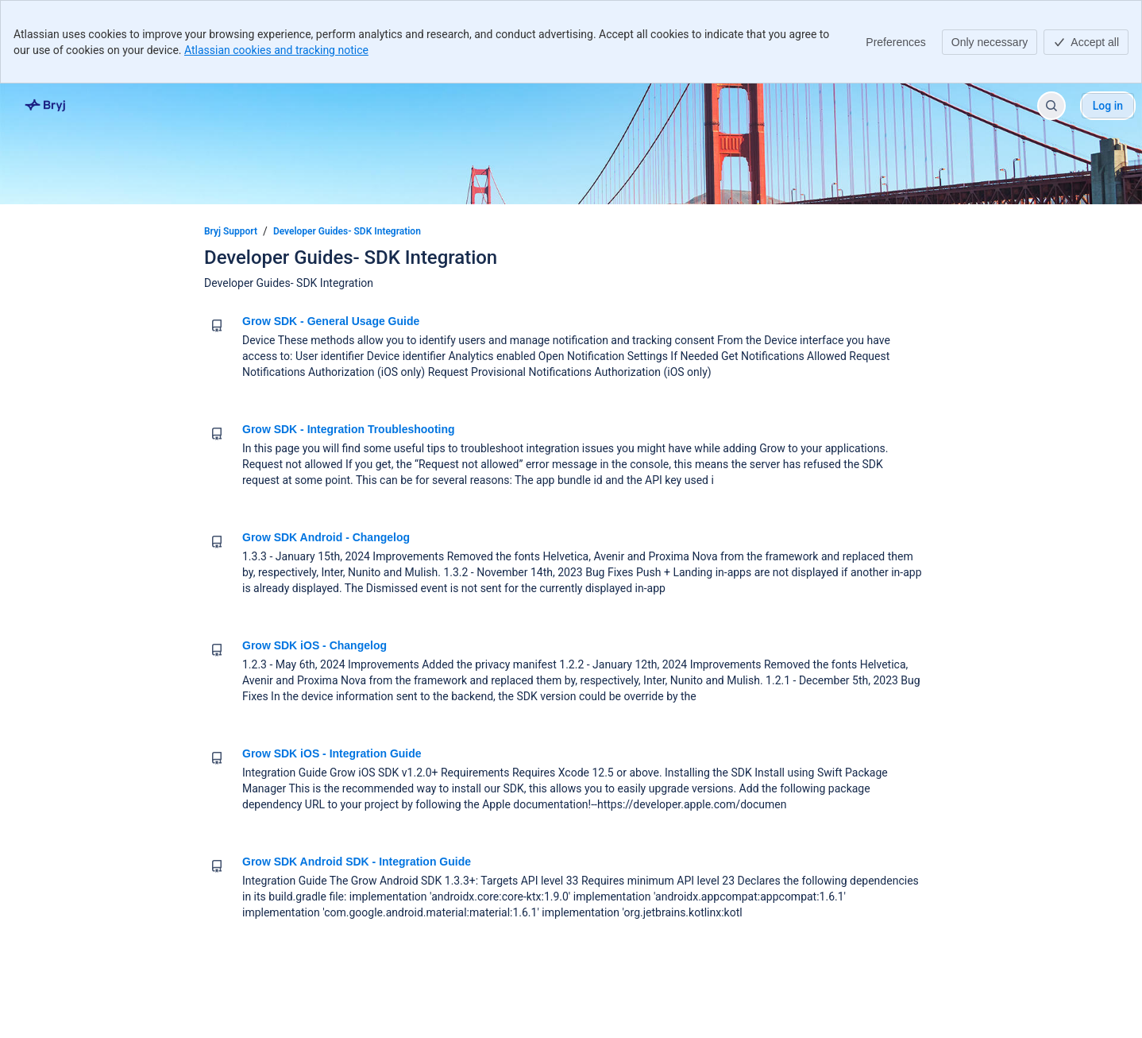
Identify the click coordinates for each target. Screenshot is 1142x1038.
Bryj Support (230, 231)
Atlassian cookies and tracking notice (276, 50)
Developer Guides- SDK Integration (347, 231)
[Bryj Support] (46, 105)
